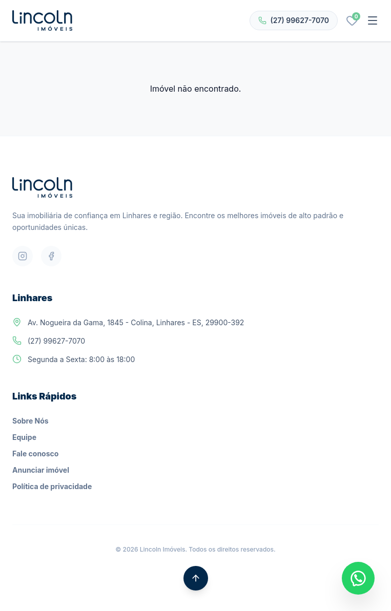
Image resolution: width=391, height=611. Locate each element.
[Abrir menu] (372, 20)
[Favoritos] (352, 20)
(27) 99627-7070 (293, 20)
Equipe (24, 437)
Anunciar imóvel (40, 470)
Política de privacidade (52, 486)
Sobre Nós (30, 420)
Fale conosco (35, 453)
